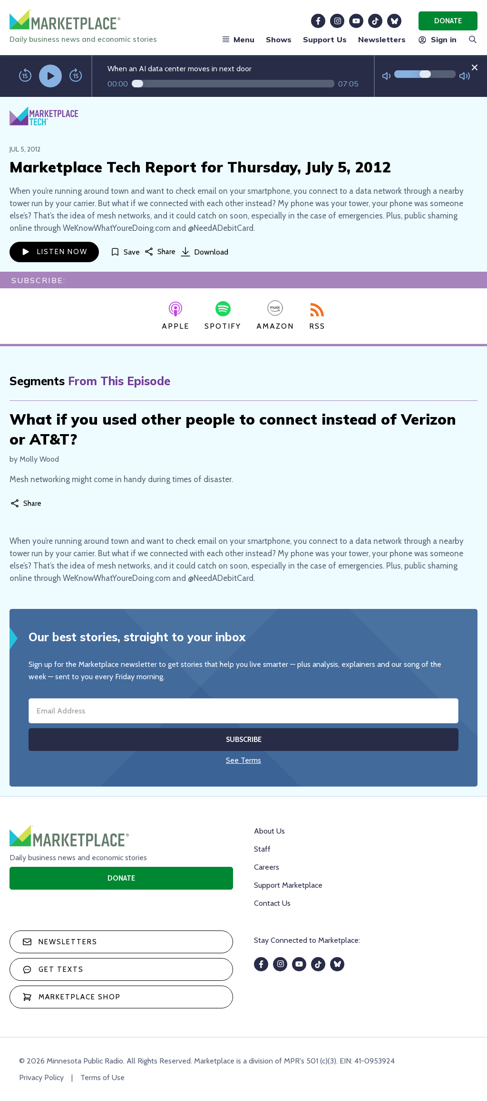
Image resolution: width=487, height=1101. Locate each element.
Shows (279, 39)
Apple (175, 316)
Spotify (223, 316)
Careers (266, 867)
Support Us (325, 39)
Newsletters (382, 39)
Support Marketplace (288, 885)
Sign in (437, 39)
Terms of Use (102, 1077)
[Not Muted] (386, 76)
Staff (262, 849)
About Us (269, 830)
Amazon (275, 315)
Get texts (53, 969)
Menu (238, 39)
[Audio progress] (233, 83)
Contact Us (272, 903)
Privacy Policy (41, 1077)
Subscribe (244, 739)
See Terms (243, 760)
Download (204, 251)
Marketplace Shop (71, 997)
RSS (317, 317)
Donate (448, 21)
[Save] (125, 252)
